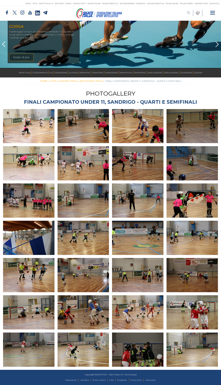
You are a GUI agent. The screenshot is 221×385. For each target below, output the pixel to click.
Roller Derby (186, 3)
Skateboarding (127, 3)
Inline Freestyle (110, 3)
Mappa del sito (63, 380)
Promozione (111, 72)
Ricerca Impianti (97, 380)
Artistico (59, 3)
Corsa (68, 3)
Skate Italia (25, 72)
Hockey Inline (94, 3)
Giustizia (73, 72)
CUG (51, 72)
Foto (35, 3)
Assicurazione (155, 72)
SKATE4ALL (214, 3)
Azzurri (198, 72)
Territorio (97, 72)
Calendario (186, 72)
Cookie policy (158, 380)
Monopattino (201, 3)
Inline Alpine (172, 3)
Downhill (141, 3)
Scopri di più (21, 57)
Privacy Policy (141, 380)
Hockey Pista (79, 3)
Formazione (61, 72)
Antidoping (140, 72)
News (28, 3)
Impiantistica (126, 72)
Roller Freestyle (155, 3)
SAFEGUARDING (171, 72)
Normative (84, 72)
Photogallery (124, 380)
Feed (111, 380)
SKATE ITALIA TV (46, 3)
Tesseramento (39, 72)
